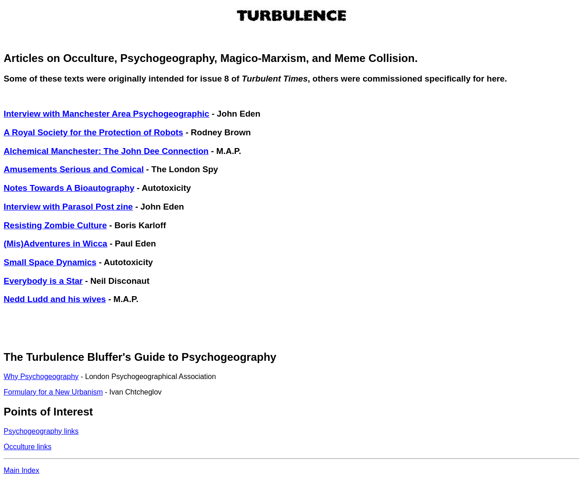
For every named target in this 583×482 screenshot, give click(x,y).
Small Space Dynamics (50, 262)
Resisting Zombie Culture (55, 225)
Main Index (21, 470)
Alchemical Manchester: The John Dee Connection (106, 151)
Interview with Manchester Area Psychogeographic (106, 113)
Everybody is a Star (43, 281)
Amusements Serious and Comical (74, 169)
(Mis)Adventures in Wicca (55, 243)
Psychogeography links (41, 431)
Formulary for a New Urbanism (53, 392)
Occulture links (27, 447)
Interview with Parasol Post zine (68, 206)
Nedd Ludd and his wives (55, 299)
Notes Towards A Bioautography (69, 188)
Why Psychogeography (41, 376)
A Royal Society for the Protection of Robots (93, 132)
